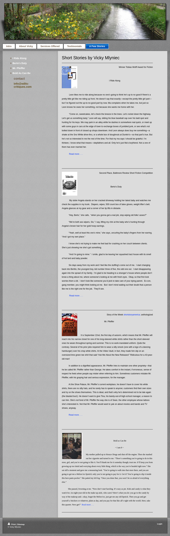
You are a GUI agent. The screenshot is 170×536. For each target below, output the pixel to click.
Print (12, 524)
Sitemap (21, 524)
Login (159, 524)
